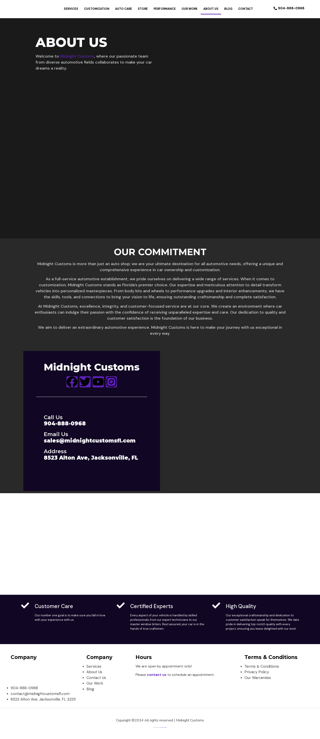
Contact (245, 9)
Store (143, 9)
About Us (210, 9)
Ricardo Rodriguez (163, 727)
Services (71, 9)
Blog (228, 9)
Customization (96, 9)
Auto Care (123, 9)
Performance (165, 9)
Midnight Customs (77, 56)
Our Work (190, 9)
